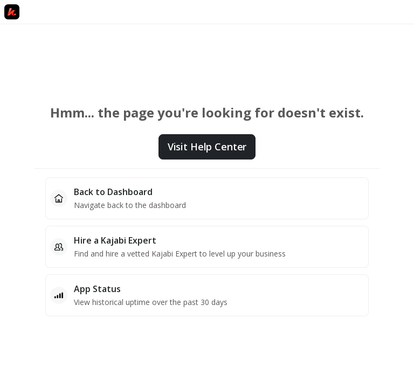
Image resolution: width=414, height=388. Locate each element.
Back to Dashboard (113, 192)
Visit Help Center (207, 146)
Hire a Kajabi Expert (115, 240)
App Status (97, 289)
